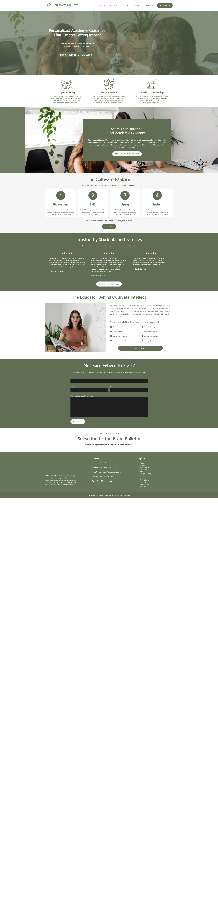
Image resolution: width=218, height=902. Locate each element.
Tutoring (143, 486)
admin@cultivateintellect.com (105, 467)
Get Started (165, 5)
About (142, 463)
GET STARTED (109, 226)
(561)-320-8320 (100, 463)
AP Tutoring (144, 469)
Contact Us (77, 421)
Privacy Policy (144, 480)
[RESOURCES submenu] (142, 5)
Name (73, 378)
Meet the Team (140, 348)
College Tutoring (145, 474)
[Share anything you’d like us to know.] (109, 407)
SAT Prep (143, 482)
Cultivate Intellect (66, 5)
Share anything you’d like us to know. (82, 396)
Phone (113, 387)
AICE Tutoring (144, 467)
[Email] (89, 390)
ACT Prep (143, 465)
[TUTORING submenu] (116, 5)
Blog (141, 471)
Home (142, 478)
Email (72, 387)
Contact (142, 476)
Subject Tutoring (145, 484)
